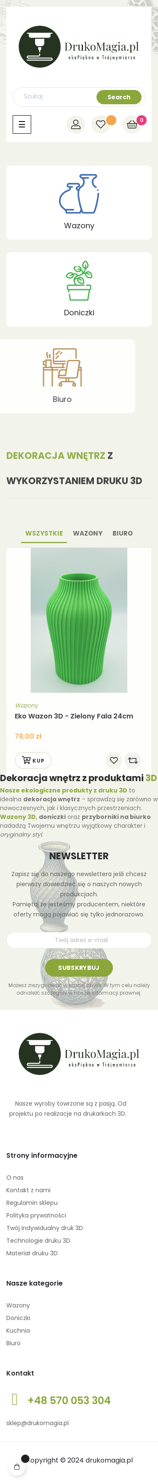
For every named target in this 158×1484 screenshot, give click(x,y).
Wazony (79, 225)
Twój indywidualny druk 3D (44, 1228)
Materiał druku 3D (32, 1253)
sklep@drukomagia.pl (37, 1423)
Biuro (13, 1343)
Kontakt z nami (28, 1190)
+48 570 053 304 (69, 1400)
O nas (15, 1177)
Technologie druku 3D (38, 1240)
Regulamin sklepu (32, 1203)
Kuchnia (18, 1330)
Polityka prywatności (36, 1215)
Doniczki (79, 312)
